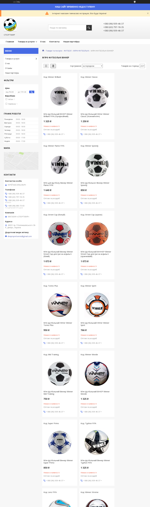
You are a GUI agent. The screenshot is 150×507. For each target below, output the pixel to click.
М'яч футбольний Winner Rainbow (55, 461)
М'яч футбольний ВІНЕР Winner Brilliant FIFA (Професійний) (58, 115)
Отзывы (8, 68)
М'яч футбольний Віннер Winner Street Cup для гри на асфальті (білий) (93, 185)
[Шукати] (89, 28)
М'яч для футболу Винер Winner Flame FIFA (128, 115)
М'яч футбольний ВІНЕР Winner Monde (58, 324)
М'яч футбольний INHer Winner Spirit (93, 255)
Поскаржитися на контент (74, 504)
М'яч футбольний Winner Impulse (129, 391)
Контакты (54, 41)
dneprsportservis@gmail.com (20, 236)
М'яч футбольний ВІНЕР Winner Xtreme (93, 392)
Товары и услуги (26, 41)
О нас (43, 41)
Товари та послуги (54, 51)
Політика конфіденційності (95, 504)
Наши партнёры (71, 41)
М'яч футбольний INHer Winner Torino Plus (58, 255)
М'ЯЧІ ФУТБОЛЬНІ (81, 51)
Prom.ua (88, 502)
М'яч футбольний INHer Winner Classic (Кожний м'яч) (93, 115)
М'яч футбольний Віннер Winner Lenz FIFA (58, 392)
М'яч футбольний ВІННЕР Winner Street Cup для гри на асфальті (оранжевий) (129, 185)
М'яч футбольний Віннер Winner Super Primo (93, 324)
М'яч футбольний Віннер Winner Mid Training (129, 255)
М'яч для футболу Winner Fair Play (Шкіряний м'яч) (92, 461)
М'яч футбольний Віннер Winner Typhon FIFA (129, 324)
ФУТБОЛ (67, 51)
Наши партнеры (12, 73)
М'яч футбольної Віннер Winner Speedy (58, 184)
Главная (10, 41)
